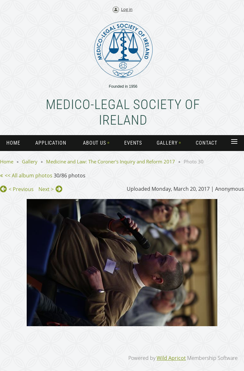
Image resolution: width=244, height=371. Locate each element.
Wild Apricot (171, 357)
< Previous (21, 189)
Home (6, 161)
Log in (126, 9)
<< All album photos (28, 175)
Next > (46, 189)
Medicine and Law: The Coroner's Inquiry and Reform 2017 (110, 161)
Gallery (29, 161)
